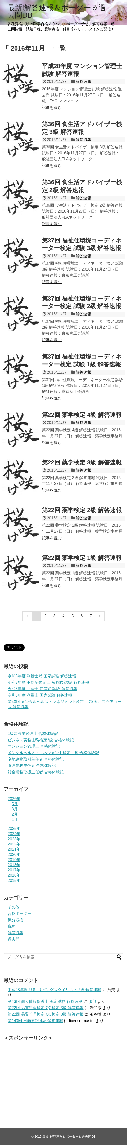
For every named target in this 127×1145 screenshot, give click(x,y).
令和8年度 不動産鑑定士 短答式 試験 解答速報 (48, 682)
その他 (13, 907)
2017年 (14, 870)
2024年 (14, 834)
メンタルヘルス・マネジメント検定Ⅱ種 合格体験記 (53, 753)
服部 (92, 1001)
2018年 (14, 865)
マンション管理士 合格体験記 (34, 746)
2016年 (14, 875)
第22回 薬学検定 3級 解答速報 (82, 462)
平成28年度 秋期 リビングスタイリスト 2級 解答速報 (54, 990)
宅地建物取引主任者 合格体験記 (36, 759)
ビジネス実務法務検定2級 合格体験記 (41, 740)
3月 (15, 809)
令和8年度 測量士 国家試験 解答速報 (40, 695)
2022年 (14, 844)
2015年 (14, 880)
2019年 (14, 860)
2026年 (14, 799)
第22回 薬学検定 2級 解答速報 (82, 510)
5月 (15, 804)
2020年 (14, 854)
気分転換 (15, 920)
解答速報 (83, 82)
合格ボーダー (19, 913)
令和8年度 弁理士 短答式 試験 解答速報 (42, 689)
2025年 (14, 828)
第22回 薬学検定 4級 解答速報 (82, 414)
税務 (12, 926)
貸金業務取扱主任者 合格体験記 (36, 772)
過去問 (13, 939)
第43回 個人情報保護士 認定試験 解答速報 (45, 1001)
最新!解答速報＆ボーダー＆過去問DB (56, 11)
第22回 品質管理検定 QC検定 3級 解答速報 (45, 1008)
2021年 (14, 849)
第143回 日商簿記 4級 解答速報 (35, 1021)
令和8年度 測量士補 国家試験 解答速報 (42, 676)
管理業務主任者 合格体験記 (32, 765)
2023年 (14, 839)
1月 (15, 819)
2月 (15, 814)
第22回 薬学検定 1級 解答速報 (82, 557)
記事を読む (52, 107)
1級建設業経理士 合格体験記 (33, 733)
